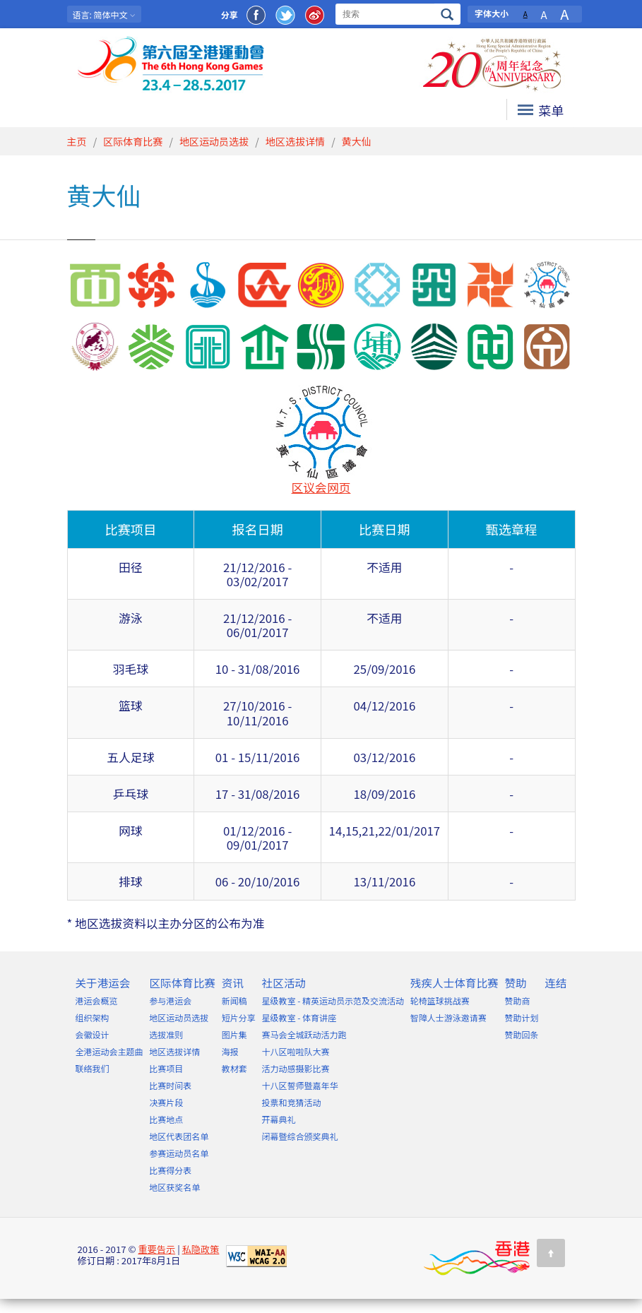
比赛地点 (166, 1119)
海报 (230, 1051)
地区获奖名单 (174, 1187)
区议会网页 (321, 487)
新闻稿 (234, 1000)
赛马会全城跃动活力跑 (304, 1034)
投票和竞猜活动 (291, 1102)
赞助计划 (521, 1017)
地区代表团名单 (178, 1136)
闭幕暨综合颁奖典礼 (300, 1136)
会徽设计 (92, 1034)
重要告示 (156, 1249)
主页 (77, 141)
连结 (555, 982)
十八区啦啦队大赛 (296, 1051)
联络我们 (92, 1068)
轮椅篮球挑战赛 (440, 1000)
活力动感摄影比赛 (296, 1068)
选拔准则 (166, 1034)
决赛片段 (166, 1102)
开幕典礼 (279, 1119)
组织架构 (92, 1017)
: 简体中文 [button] (104, 14)
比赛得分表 (170, 1170)
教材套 (234, 1068)
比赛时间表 (170, 1085)
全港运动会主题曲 (109, 1051)
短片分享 (239, 1017)
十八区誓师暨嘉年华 (300, 1085)
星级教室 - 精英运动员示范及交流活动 (333, 1000)
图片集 (234, 1034)
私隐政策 (201, 1249)
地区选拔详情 (295, 141)
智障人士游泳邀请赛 (448, 1017)
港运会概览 (97, 1000)
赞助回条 (521, 1034)
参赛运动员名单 (178, 1153)
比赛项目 (166, 1068)
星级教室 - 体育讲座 (299, 1017)
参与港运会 (170, 1000)
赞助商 (517, 1000)
